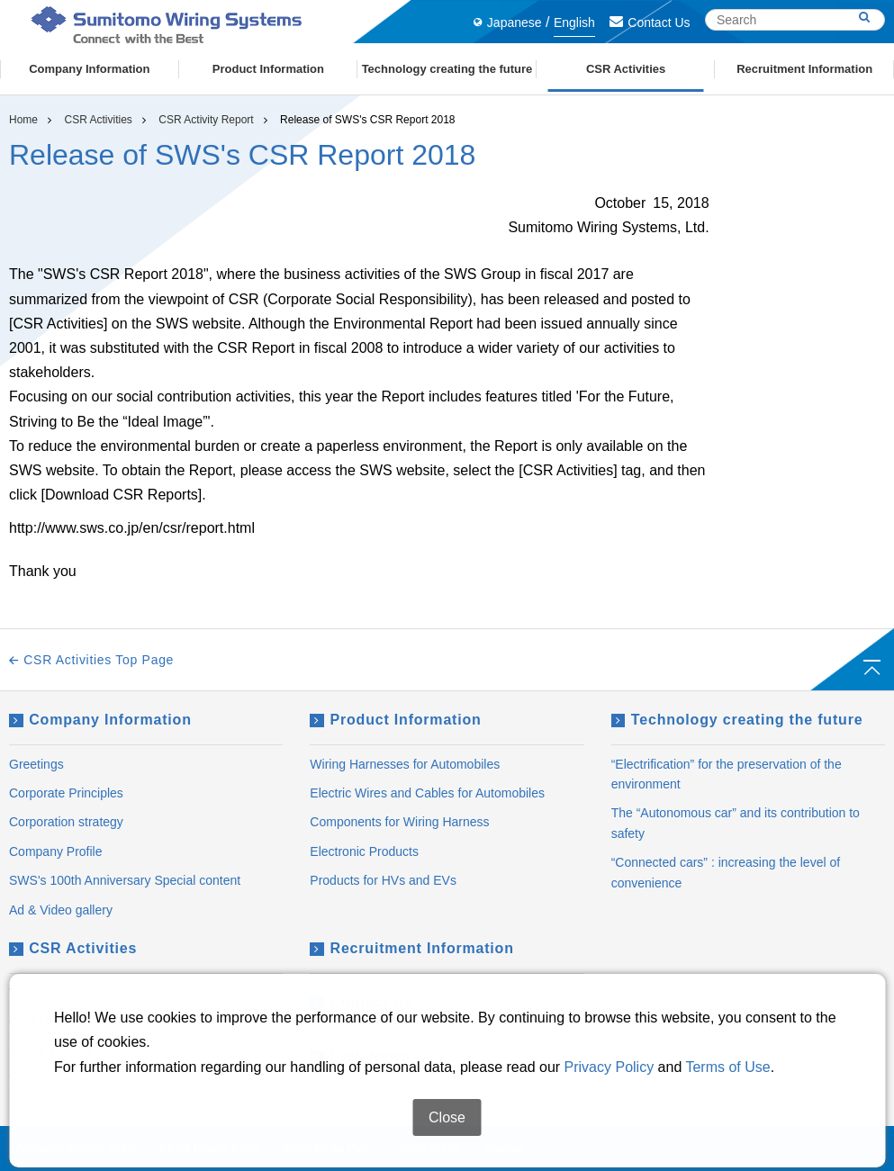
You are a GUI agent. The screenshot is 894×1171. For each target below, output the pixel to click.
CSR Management (61, 1021)
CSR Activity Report (205, 119)
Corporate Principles (66, 793)
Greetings (36, 764)
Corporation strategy (66, 822)
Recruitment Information (411, 948)
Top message (46, 993)
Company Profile (56, 851)
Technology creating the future (737, 719)
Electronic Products (364, 851)
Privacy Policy (609, 1133)
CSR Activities (97, 119)
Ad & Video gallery (61, 910)
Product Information (395, 719)
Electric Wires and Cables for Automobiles (427, 793)
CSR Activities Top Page (91, 660)
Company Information (100, 719)
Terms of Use (727, 1133)
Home (23, 119)
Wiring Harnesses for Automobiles (405, 764)
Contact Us (650, 22)
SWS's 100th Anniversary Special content (124, 880)
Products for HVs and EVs (383, 880)
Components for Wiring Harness (399, 822)
